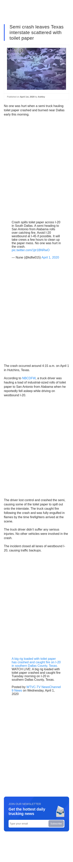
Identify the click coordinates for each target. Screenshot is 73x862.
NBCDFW (28, 378)
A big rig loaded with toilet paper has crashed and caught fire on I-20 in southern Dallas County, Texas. (36, 662)
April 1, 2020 (50, 257)
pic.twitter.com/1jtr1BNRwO (31, 250)
